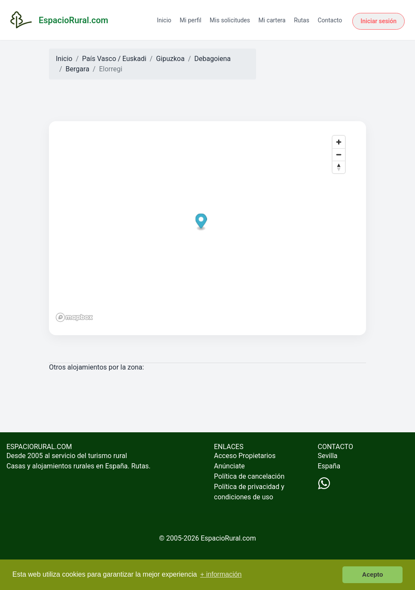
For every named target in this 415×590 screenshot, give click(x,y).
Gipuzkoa (170, 59)
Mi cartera (271, 20)
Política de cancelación (249, 476)
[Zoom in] (339, 142)
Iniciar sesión (378, 21)
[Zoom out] (339, 154)
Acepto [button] (372, 574)
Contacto (329, 20)
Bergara (77, 69)
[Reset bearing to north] (339, 167)
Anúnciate (229, 466)
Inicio (164, 20)
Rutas (301, 20)
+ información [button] (221, 574)
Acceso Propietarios (245, 456)
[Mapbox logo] (74, 317)
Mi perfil (190, 20)
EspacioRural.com (228, 538)
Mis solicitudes (230, 20)
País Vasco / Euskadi (114, 59)
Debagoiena (212, 59)
